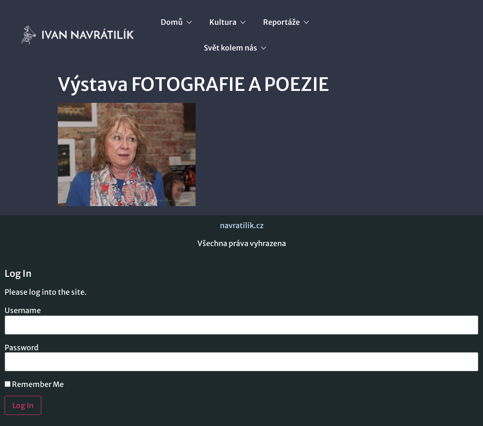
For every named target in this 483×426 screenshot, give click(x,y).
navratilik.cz (242, 225)
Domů (176, 22)
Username (23, 310)
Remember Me (34, 384)
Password (22, 347)
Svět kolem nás (234, 47)
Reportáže (285, 22)
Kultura (227, 22)
